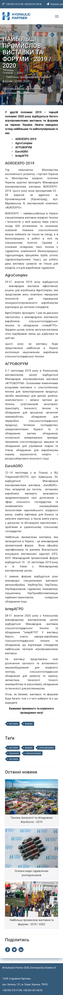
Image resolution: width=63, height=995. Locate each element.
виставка (13, 759)
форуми (28, 724)
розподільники (46, 748)
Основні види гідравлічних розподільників (31, 873)
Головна (8, 73)
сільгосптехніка (33, 753)
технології (14, 753)
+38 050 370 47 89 (14, 4)
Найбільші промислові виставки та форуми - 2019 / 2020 (32, 922)
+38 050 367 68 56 (32, 4)
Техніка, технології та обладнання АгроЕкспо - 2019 (31, 820)
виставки (13, 724)
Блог (20, 73)
